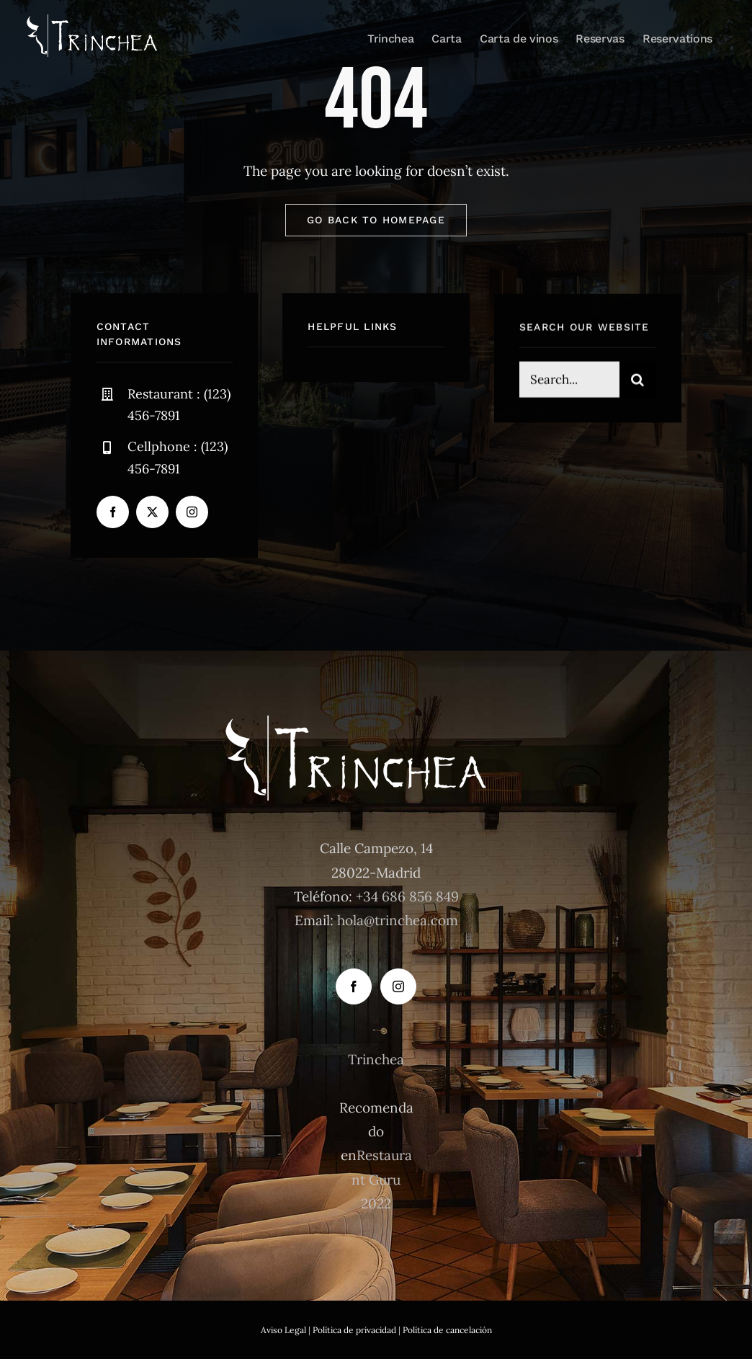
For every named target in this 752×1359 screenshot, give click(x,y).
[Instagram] (398, 986)
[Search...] (569, 381)
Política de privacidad (354, 1329)
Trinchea (376, 1059)
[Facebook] (354, 986)
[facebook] (113, 512)
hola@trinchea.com (397, 920)
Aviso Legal (283, 1329)
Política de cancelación (447, 1329)
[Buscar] (637, 381)
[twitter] (152, 512)
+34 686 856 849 (407, 896)
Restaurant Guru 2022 (382, 1179)
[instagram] (192, 512)
